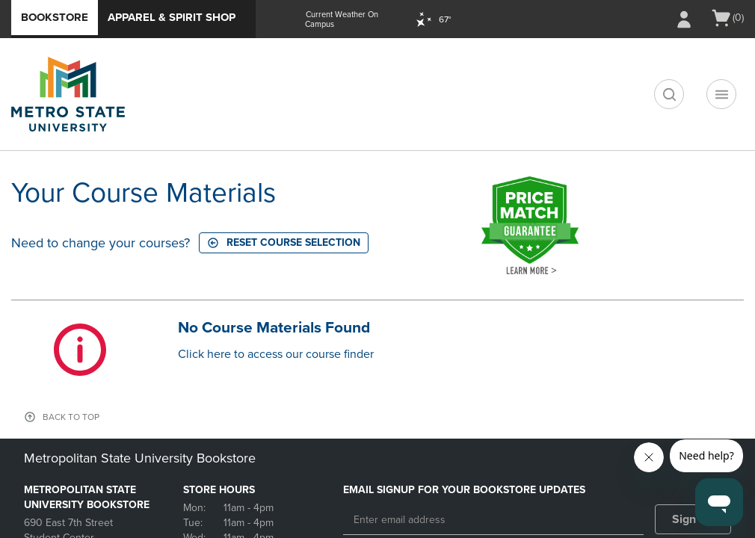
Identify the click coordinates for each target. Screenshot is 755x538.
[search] (669, 94)
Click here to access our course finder (276, 354)
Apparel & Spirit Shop (171, 17)
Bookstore (54, 17)
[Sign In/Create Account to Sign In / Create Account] (684, 19)
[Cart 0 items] (727, 18)
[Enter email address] (493, 520)
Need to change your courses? (100, 243)
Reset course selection (283, 242)
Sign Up (693, 519)
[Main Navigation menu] (721, 94)
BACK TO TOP (71, 417)
